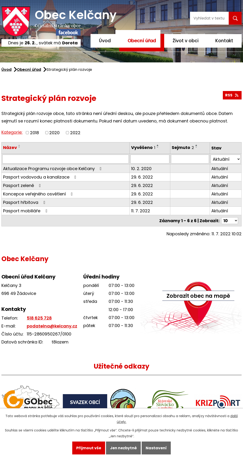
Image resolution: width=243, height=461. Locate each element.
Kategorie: (12, 132)
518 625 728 (39, 318)
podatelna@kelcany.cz (52, 326)
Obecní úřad (142, 41)
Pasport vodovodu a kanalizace (40, 177)
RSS (232, 95)
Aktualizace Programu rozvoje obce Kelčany (53, 168)
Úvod (105, 41)
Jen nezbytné (123, 448)
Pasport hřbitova (25, 202)
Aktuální (219, 168)
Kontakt (224, 41)
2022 (75, 133)
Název (10, 147)
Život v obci (185, 41)
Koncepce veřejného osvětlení (39, 194)
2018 (34, 133)
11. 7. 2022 (140, 211)
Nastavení (156, 448)
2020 (54, 133)
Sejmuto (183, 147)
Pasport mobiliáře (26, 211)
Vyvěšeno (143, 147)
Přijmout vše (88, 448)
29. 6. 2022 (142, 177)
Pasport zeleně (23, 185)
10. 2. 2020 (141, 168)
